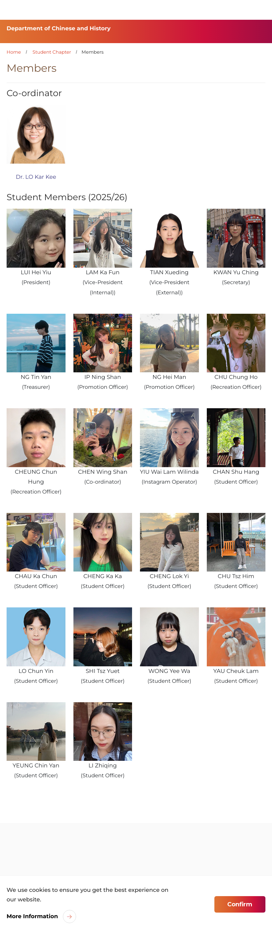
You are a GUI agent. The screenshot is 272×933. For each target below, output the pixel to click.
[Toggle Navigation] (260, 10)
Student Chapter (52, 52)
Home (14, 52)
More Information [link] (32, 916)
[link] (37, 857)
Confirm (239, 904)
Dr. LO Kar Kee (36, 177)
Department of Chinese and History (59, 28)
